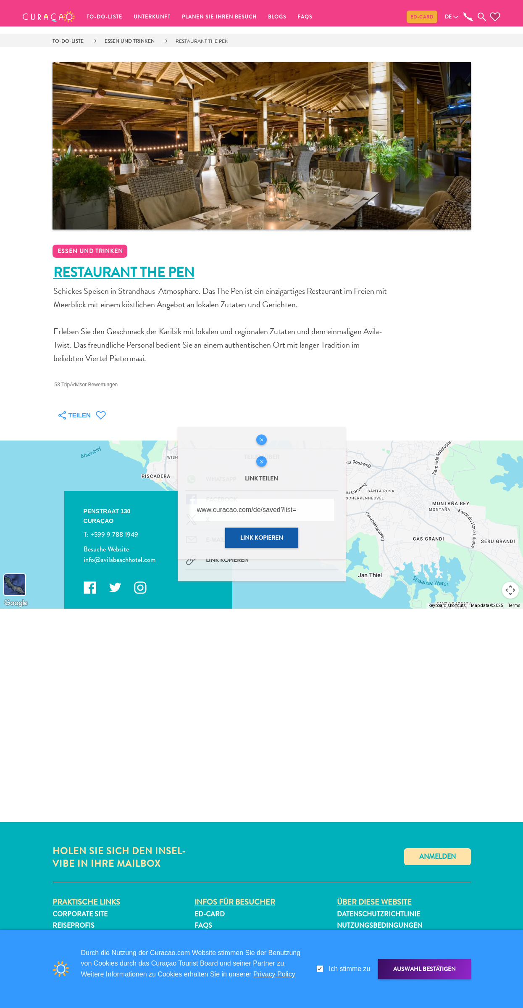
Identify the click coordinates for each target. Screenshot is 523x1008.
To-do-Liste (104, 17)
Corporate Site (80, 914)
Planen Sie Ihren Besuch (219, 17)
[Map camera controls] (510, 590)
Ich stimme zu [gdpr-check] (350, 968)
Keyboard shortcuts (447, 605)
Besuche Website (106, 549)
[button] (49, 17)
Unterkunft (152, 17)
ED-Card (422, 16)
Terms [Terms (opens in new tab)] (514, 605)
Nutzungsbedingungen (379, 925)
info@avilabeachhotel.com (119, 560)
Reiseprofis (74, 925)
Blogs (277, 17)
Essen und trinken (130, 41)
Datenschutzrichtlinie (378, 914)
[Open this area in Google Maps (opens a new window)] (16, 603)
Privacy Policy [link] (274, 974)
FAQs (304, 17)
